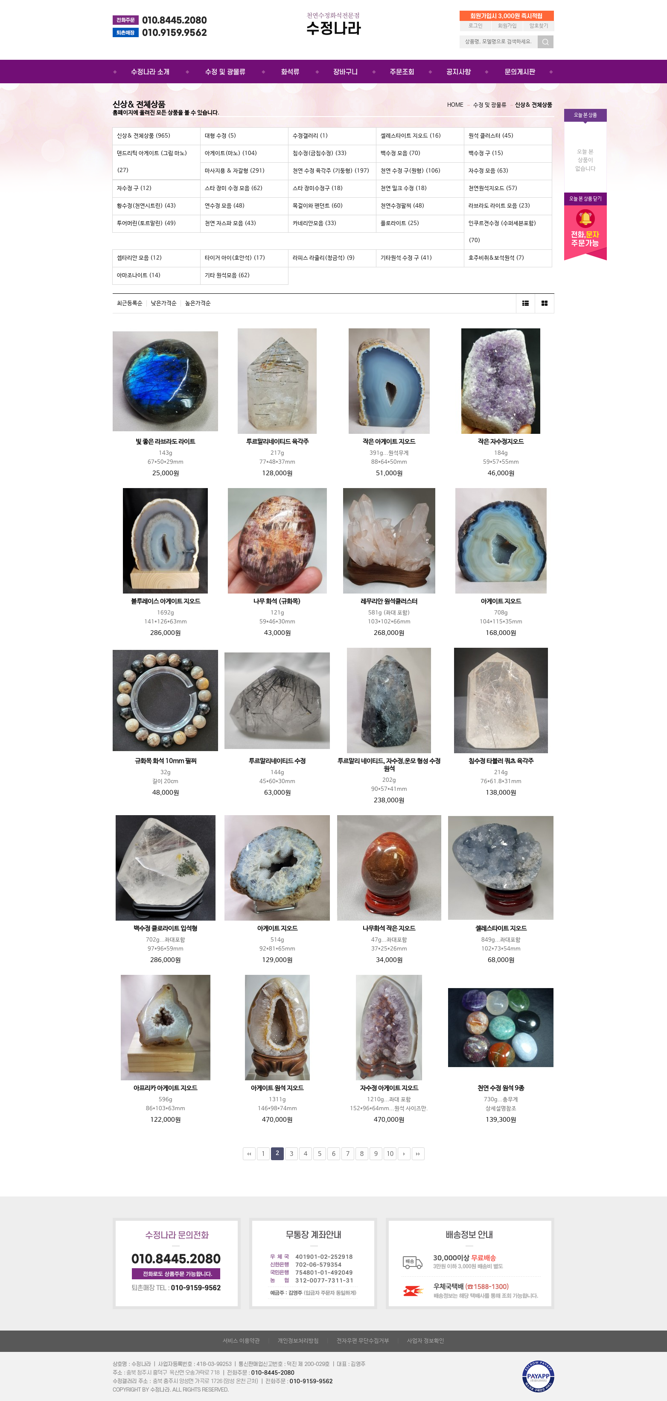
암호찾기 (539, 26)
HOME (455, 105)
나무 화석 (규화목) (277, 601)
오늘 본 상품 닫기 (585, 199)
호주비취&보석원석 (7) (496, 258)
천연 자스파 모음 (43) (230, 223)
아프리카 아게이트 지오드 (165, 1088)
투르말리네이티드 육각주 (277, 442)
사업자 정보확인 (425, 1341)
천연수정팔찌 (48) (403, 206)
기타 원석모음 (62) (227, 275)
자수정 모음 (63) (489, 171)
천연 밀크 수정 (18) (404, 188)
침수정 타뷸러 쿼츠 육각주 (501, 761)
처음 (249, 1153)
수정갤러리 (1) (310, 136)
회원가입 (507, 26)
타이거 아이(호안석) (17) (235, 258)
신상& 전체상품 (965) (144, 136)
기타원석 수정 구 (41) (406, 258)
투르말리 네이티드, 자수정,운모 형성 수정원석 (389, 765)
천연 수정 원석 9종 (501, 1088)
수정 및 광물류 (490, 105)
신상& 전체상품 (533, 105)
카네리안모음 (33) (315, 223)
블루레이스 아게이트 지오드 (165, 601)
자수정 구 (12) (134, 188)
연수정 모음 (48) (225, 206)
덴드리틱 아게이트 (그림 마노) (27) (152, 162)
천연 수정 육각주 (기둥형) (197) (331, 171)
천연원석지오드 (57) (493, 188)
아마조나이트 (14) (139, 275)
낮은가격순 (164, 303)
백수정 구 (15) (486, 153)
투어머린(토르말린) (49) (146, 223)
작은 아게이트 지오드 (389, 442)
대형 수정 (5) (220, 136)
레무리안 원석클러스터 (389, 601)
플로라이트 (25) (400, 223)
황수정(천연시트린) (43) (146, 206)
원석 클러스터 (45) (491, 136)
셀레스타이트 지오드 (501, 929)
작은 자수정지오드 (501, 442)
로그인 (476, 26)
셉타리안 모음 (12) (139, 258)
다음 (404, 1153)
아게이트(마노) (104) (231, 153)
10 (390, 1153)
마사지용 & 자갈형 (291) (235, 171)
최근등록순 (130, 303)
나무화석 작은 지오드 (389, 929)
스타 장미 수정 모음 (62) (234, 188)
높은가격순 (198, 303)
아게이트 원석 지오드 (277, 1088)
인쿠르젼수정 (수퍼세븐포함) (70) (502, 232)
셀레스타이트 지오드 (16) (411, 136)
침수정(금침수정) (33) (320, 153)
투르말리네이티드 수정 (277, 761)
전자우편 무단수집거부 (363, 1341)
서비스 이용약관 (241, 1341)
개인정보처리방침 (298, 1341)
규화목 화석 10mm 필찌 (165, 761)
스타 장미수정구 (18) (318, 188)
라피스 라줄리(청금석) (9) (324, 258)
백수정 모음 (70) (401, 153)
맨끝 (418, 1153)
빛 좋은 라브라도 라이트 (165, 442)
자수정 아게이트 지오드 (389, 1088)
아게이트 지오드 (501, 601)
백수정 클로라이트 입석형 (165, 929)
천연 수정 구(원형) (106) (411, 171)
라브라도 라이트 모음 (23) (499, 206)
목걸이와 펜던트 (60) (318, 206)
